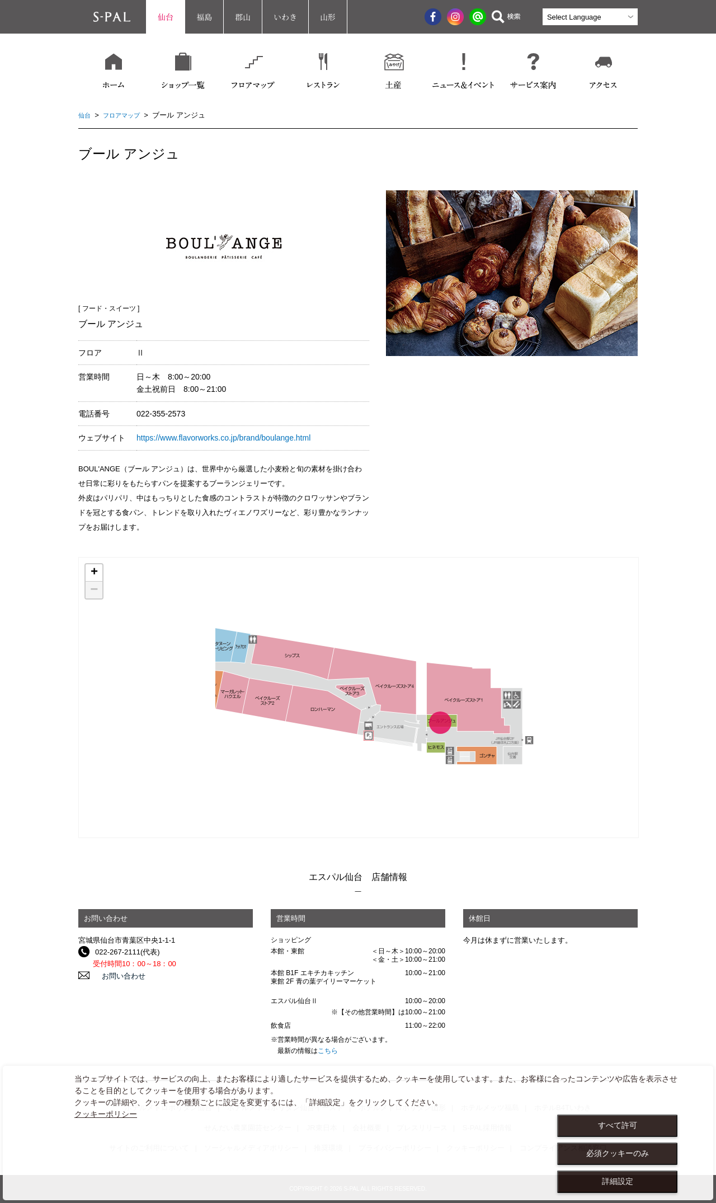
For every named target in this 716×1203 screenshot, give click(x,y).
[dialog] (358, 1133)
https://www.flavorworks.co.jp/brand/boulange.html (223, 437)
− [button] (94, 590)
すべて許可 (617, 1125)
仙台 (165, 16)
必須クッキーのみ (617, 1153)
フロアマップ (127, 115)
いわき (285, 16)
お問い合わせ (117, 975)
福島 (204, 16)
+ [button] (94, 572)
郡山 (243, 16)
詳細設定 (617, 1181)
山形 (328, 16)
